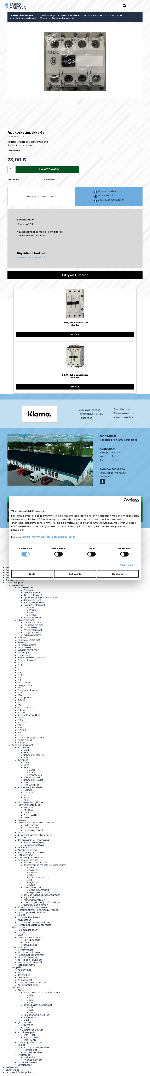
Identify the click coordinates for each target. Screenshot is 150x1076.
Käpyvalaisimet (32, 632)
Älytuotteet (24, 920)
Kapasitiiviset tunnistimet (37, 1005)
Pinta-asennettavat (34, 602)
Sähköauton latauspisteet (32, 907)
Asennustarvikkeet (70, 15)
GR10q (21, 710)
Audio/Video (24, 970)
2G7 (20, 695)
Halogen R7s (25, 685)
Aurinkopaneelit (15, 580)
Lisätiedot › (13, 150)
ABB (25, 752)
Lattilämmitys (25, 855)
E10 (19, 670)
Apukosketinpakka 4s (63, 18)
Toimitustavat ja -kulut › (92, 414)
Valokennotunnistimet (36, 1015)
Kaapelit (16, 967)
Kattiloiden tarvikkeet (30, 960)
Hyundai (28, 790)
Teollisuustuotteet (93, 15)
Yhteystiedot (13, 1070)
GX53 (21, 692)
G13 (20, 702)
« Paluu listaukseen (22, 15)
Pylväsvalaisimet (32, 635)
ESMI (26, 817)
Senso (26, 782)
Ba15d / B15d (25, 740)
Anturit (21, 990)
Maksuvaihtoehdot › (90, 410)
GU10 (20, 665)
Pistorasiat (24, 747)
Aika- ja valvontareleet (36, 1047)
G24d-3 (22, 730)
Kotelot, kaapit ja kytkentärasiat (41, 895)
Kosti (32, 772)
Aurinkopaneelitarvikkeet (32, 912)
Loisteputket (25, 697)
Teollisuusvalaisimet (29, 640)
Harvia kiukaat (31, 940)
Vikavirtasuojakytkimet (31, 802)
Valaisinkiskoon (32, 617)
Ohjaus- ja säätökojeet (31, 1042)
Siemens (28, 807)
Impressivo (35, 775)
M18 (31, 1000)
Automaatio (18, 987)
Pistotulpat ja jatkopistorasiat (34, 925)
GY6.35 (21, 712)
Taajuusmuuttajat (28, 1062)
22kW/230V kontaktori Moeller (75, 324)
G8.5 (20, 720)
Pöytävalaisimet (27, 660)
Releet (21, 915)
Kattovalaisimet (32, 627)
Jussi (32, 770)
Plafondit (28, 590)
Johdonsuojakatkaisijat (31, 787)
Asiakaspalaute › (123, 417)
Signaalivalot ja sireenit (36, 905)
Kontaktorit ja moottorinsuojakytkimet (45, 865)
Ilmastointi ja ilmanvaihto (32, 852)
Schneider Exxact (33, 780)
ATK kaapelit (25, 980)
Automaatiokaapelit (29, 985)
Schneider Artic (32, 777)
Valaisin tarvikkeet (28, 650)
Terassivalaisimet (33, 625)
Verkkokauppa (48, 15)
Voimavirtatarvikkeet (35, 862)
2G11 (20, 705)
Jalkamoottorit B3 (39, 890)
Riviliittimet (24, 1055)
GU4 (20, 735)
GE (25, 795)
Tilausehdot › (86, 418)
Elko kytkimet (31, 785)
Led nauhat (24, 655)
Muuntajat (23, 652)
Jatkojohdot (24, 975)
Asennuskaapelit (27, 977)
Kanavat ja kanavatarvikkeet (34, 922)
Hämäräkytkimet (33, 830)
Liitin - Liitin (29, 1035)
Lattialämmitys (26, 965)
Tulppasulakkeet (27, 930)
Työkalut (23, 820)
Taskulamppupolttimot (31, 737)
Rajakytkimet (31, 897)
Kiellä (32, 574)
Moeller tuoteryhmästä (31, 257)
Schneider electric (34, 755)
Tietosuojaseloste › (124, 413)
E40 (20, 687)
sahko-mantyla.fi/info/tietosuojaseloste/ (49, 536)
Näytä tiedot (126, 565)
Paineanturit (30, 1017)
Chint (32, 875)
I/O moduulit (25, 1022)
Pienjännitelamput (28, 690)
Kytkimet (23, 760)
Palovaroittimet (32, 815)
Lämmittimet (19, 947)
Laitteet (22, 932)
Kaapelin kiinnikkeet (29, 917)
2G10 (20, 725)
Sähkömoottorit (32, 887)
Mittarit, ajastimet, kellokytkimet (36, 822)
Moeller (44, 18)
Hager (26, 797)
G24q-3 (22, 742)
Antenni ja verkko (28, 850)
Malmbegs (29, 792)
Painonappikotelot (34, 900)
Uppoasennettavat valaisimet (40, 597)
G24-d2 (22, 732)
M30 (31, 997)
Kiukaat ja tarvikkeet (29, 937)
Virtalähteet (25, 1065)
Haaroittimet (30, 1037)
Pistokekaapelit (26, 1032)
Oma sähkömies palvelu (19, 1072)
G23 (20, 727)
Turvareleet (30, 1050)
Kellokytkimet (31, 827)
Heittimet (23, 642)
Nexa (26, 765)
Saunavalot (24, 637)
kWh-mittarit (31, 825)
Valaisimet (18, 585)
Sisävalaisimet (26, 587)
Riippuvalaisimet (32, 595)
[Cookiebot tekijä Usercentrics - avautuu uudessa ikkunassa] (126, 500)
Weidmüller (29, 1057)
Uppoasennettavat (34, 845)
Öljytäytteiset (25, 950)
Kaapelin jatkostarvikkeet (32, 982)
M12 (31, 995)
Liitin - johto (30, 1040)
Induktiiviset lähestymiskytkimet (41, 992)
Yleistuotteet (19, 927)
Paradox (28, 810)
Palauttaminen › (123, 409)
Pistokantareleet (33, 1052)
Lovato (33, 870)
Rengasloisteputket (29, 715)
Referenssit (12, 1067)
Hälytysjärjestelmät (29, 805)
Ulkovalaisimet (26, 620)
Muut (32, 612)
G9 (19, 672)
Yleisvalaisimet (31, 592)
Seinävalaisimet (32, 600)
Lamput (16, 662)
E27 (20, 667)
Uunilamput (24, 682)
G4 (19, 677)
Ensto (32, 615)
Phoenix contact (32, 1060)
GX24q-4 (23, 722)
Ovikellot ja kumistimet (31, 857)
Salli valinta (75, 574)
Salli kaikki (117, 574)
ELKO (26, 757)
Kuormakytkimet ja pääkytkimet (42, 902)
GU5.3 (21, 675)
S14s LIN (22, 700)
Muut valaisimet (27, 647)
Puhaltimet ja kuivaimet (31, 955)
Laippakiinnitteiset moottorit (45, 892)
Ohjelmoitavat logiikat (30, 1030)
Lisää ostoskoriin (48, 169)
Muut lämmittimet (28, 957)
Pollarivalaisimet (32, 630)
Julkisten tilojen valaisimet (32, 657)
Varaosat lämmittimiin (30, 962)
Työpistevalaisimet (34, 605)
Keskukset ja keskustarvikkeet (35, 835)
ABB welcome (25, 847)
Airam (32, 607)
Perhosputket (25, 707)
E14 (19, 680)
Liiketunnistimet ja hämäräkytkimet (38, 910)
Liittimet (22, 837)
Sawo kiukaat (31, 945)
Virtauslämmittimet (29, 952)
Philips (32, 610)
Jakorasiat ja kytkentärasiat (34, 840)
